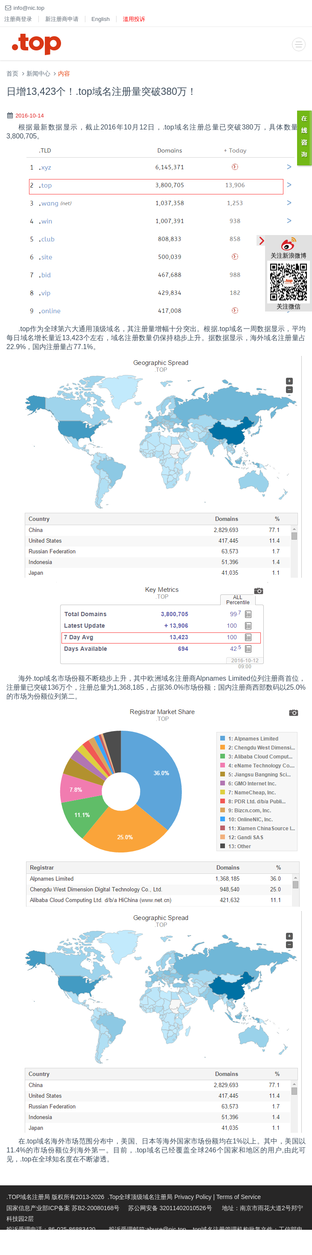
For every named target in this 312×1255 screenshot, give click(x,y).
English (100, 19)
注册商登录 (18, 19)
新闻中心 (38, 74)
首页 (12, 74)
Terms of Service (238, 1196)
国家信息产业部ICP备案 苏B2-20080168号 (63, 1208)
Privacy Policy (192, 1196)
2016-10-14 (29, 115)
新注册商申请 (62, 19)
